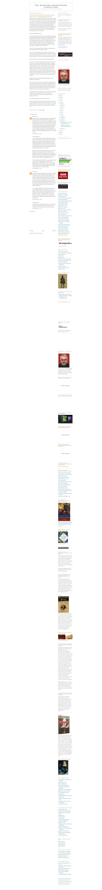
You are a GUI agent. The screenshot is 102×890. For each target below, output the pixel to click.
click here (65, 627)
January (61, 103)
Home (43, 230)
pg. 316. (67, 466)
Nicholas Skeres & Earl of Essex (63, 228)
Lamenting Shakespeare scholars (63, 854)
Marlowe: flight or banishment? (63, 218)
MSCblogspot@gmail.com (62, 46)
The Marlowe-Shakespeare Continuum (64, 874)
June (61, 112)
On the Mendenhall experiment (63, 792)
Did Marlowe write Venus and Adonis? (64, 789)
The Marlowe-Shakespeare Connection (51, 6)
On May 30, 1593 (61, 257)
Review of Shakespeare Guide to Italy (64, 258)
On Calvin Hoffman (61, 816)
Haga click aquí (60, 681)
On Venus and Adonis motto (63, 251)
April (61, 108)
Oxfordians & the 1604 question (63, 225)
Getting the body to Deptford (63, 203)
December (62, 128)
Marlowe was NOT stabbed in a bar (64, 496)
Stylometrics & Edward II (62, 193)
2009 (60, 97)
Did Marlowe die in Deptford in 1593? (64, 260)
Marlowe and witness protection (63, 785)
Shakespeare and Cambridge (63, 195)
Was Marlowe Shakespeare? (63, 261)
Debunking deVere (61, 815)
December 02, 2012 (37, 208)
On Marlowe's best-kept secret (63, 826)
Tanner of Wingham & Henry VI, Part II (65, 215)
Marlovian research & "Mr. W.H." (64, 233)
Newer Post (31, 230)
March (61, 107)
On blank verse (60, 255)
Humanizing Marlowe (62, 254)
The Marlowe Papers (61, 269)
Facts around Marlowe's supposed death (65, 474)
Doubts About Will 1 (61, 841)
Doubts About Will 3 (61, 844)
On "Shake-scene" (61, 796)
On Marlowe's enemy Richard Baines (64, 810)
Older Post (54, 230)
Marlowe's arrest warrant (62, 475)
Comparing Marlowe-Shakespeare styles (65, 795)
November (62, 120)
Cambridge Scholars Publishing (37, 94)
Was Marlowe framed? (62, 480)
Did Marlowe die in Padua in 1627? (64, 868)
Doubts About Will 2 (61, 843)
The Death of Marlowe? (62, 214)
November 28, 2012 (37, 199)
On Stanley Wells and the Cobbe (63, 267)
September (62, 117)
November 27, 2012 (37, 133)
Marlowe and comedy (62, 266)
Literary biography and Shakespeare (64, 851)
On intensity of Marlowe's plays (63, 830)
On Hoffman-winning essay (63, 199)
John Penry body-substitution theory (64, 489)
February (62, 105)
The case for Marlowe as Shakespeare (64, 853)
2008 (60, 95)
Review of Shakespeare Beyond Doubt (64, 197)
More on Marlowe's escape (62, 487)
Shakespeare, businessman (62, 856)
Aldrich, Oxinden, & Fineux (63, 202)
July (61, 114)
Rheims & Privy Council (62, 205)
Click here (64, 749)
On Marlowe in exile (61, 822)
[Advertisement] (39, 221)
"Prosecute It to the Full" (62, 211)
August (61, 115)
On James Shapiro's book (62, 783)
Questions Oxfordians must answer (64, 224)
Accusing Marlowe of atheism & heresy (65, 481)
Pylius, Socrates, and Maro (62, 234)
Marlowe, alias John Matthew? (63, 217)
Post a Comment (32, 211)
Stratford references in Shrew (63, 230)
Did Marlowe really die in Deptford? (64, 472)
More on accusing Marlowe (62, 483)
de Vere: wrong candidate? (62, 227)
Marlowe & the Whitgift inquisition (64, 484)
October (61, 119)
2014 (60, 132)
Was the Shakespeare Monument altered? (65, 200)
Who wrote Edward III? (62, 782)
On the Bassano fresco (62, 196)
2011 (60, 100)
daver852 (34, 116)
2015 (60, 134)
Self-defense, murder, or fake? (63, 478)
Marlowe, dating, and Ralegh (63, 870)
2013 (60, 130)
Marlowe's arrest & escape (62, 486)
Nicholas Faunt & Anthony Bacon (64, 231)
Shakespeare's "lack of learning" (63, 220)
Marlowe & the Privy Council (63, 212)
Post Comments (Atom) (38, 233)
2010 (60, 98)
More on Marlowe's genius (62, 835)
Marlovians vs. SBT (61, 208)
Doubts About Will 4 (61, 846)
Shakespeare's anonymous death (63, 857)
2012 (60, 102)
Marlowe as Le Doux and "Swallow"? (64, 209)
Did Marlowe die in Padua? (62, 206)
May (61, 110)
